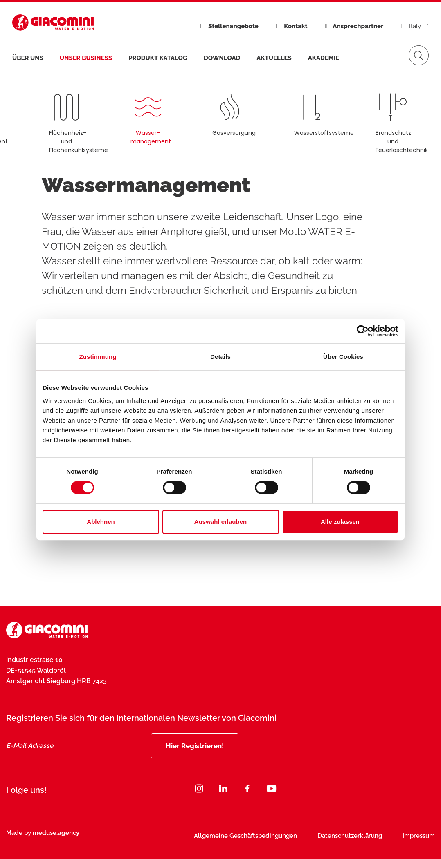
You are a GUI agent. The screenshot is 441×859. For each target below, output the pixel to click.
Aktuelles (274, 58)
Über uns (27, 58)
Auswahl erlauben (220, 521)
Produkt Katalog (157, 58)
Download (222, 58)
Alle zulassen (340, 521)
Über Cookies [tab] (343, 356)
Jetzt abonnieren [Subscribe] (349, 814)
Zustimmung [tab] (98, 356)
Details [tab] (220, 356)
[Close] (405, 793)
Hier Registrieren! (195, 746)
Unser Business (86, 58)
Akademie (323, 58)
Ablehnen (101, 521)
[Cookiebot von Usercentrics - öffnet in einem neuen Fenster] (362, 331)
